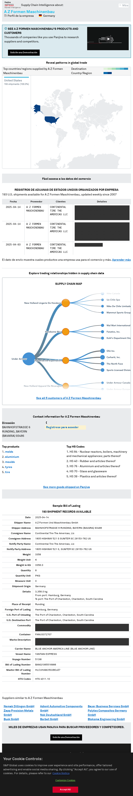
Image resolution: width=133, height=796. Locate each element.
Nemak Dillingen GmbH (19, 706)
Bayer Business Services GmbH (108, 706)
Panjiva (12, 5)
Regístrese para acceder (62, 427)
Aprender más (121, 259)
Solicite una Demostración (23, 52)
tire (7, 472)
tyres (8, 467)
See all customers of (68, 398)
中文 (82, 753)
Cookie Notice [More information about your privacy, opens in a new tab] (61, 777)
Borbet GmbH (49, 719)
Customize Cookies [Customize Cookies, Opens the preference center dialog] (65, 784)
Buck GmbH (11, 719)
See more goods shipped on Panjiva (66, 487)
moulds (10, 462)
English (53, 753)
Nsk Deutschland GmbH (55, 715)
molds (9, 451)
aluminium (12, 457)
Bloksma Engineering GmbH (106, 719)
